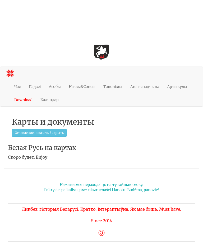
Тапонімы (112, 86)
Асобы (55, 86)
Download (23, 99)
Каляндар (49, 99)
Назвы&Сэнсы (82, 86)
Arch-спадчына (144, 86)
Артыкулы (177, 86)
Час (17, 86)
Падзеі (35, 86)
